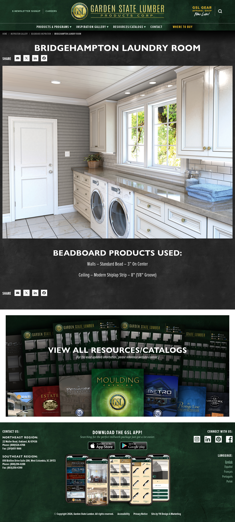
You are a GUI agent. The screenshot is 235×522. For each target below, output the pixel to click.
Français (228, 471)
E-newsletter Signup (26, 11)
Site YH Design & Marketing (166, 514)
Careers (51, 11)
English (229, 461)
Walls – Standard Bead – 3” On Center (117, 263)
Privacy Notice (140, 514)
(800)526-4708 (17, 445)
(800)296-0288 (17, 464)
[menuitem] (203, 11)
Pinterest (218, 439)
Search (220, 11)
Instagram (197, 439)
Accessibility (124, 514)
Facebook (229, 439)
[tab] (54, 27)
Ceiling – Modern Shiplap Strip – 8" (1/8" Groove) (118, 274)
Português (227, 476)
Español (229, 466)
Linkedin (207, 439)
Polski (230, 481)
